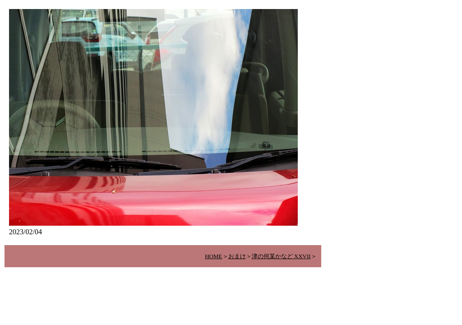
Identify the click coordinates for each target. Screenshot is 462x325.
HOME (213, 256)
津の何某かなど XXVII (281, 256)
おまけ (237, 256)
